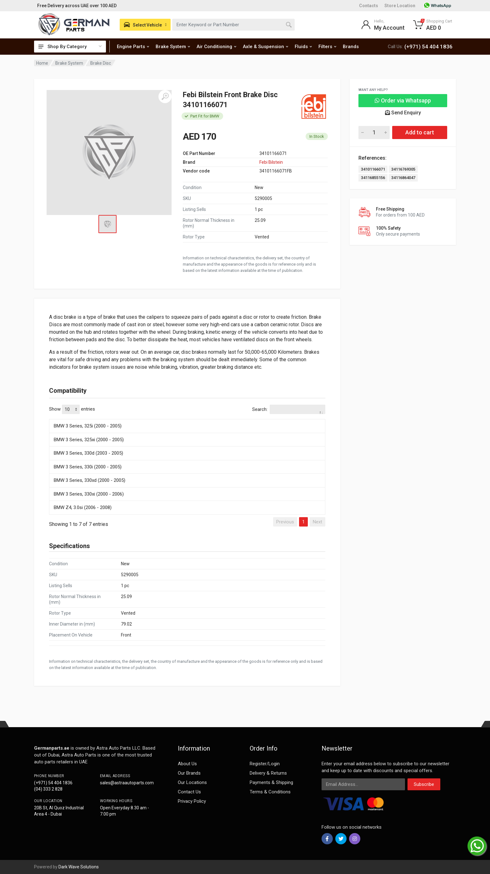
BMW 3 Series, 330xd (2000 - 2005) (89, 480)
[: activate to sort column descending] (187, 418)
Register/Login (265, 764)
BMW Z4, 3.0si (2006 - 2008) (83, 507)
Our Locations (192, 782)
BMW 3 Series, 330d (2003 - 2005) (88, 453)
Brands (351, 46)
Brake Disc (100, 63)
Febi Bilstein (271, 162)
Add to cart (419, 132)
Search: (288, 409)
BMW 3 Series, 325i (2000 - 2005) (88, 426)
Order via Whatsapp (403, 100)
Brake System (173, 46)
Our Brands (189, 773)
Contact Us (189, 792)
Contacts (368, 5)
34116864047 (403, 177)
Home (42, 63)
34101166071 (373, 169)
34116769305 (403, 169)
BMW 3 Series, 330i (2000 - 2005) (88, 467)
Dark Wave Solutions (78, 866)
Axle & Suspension (265, 46)
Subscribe (424, 784)
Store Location (399, 5)
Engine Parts (133, 46)
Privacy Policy (192, 801)
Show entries (72, 409)
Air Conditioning (216, 46)
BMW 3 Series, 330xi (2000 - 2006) (89, 494)
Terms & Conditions (270, 792)
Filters (327, 46)
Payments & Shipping (271, 782)
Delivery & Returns (268, 773)
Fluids (303, 46)
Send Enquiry (403, 113)
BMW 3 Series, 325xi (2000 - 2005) (89, 439)
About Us (187, 764)
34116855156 (373, 177)
